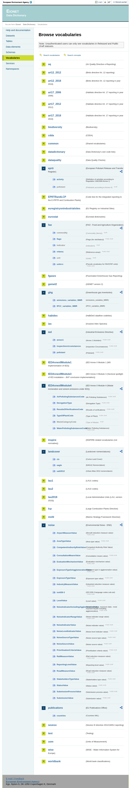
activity (60, 179)
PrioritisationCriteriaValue (69, 650)
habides (52, 315)
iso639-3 (61, 592)
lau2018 (52, 497)
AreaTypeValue (64, 541)
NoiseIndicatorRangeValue (69, 617)
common (53, 143)
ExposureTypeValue (66, 578)
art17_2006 (54, 92)
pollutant (61, 352)
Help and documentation (18, 30)
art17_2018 (54, 115)
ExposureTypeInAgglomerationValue (71, 570)
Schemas (10, 52)
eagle (59, 465)
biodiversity (55, 127)
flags (59, 239)
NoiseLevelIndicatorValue (69, 631)
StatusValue (62, 685)
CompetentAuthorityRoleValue (71, 547)
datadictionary (56, 151)
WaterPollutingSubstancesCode (71, 428)
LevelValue (62, 600)
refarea (60, 251)
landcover (54, 451)
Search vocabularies (51, 55)
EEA (18, 2)
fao (50, 225)
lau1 (50, 480)
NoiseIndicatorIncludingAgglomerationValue (71, 607)
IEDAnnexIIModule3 (59, 374)
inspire (52, 440)
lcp (50, 508)
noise (51, 525)
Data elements (13, 47)
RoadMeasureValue (66, 671)
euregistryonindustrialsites (64, 208)
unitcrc (60, 264)
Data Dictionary (29, 24)
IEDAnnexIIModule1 (59, 362)
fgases (52, 276)
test (50, 733)
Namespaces (12, 69)
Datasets (10, 35)
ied (50, 332)
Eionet (18, 24)
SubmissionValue (65, 698)
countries (61, 715)
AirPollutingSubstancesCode (70, 396)
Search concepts (74, 55)
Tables (9, 41)
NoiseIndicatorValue (66, 625)
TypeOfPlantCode (65, 415)
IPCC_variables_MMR (67, 306)
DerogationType (64, 403)
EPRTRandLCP (57, 197)
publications (55, 707)
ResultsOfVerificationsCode (70, 409)
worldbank (54, 761)
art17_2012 (54, 104)
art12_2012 (54, 72)
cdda (51, 135)
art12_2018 (54, 80)
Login (100, 2)
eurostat (53, 216)
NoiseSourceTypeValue (68, 637)
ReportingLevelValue (67, 664)
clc (58, 459)
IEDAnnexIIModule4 (59, 385)
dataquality (54, 160)
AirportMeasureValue (67, 533)
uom (50, 741)
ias (49, 323)
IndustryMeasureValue (67, 584)
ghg (50, 292)
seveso (52, 725)
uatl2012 (61, 471)
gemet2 (52, 284)
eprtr (51, 168)
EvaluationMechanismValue (70, 562)
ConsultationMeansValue (68, 555)
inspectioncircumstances (69, 346)
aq (49, 64)
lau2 (50, 488)
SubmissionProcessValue (69, 691)
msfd (51, 517)
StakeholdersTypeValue (68, 679)
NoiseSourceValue (65, 644)
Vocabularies (13, 58)
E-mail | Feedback (15, 778)
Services (10, 63)
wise (50, 749)
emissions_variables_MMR (69, 300)
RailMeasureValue (65, 656)
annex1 (60, 340)
